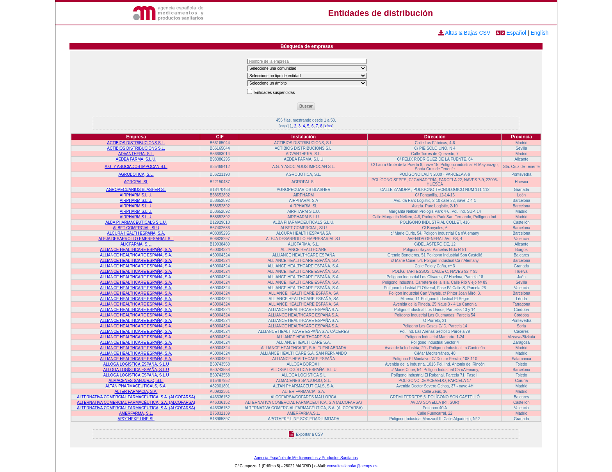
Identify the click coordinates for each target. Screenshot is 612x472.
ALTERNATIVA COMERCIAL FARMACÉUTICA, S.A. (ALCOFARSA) (136, 397)
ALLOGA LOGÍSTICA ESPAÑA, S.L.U (136, 364)
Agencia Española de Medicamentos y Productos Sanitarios (306, 458)
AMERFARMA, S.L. (136, 413)
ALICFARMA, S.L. (136, 244)
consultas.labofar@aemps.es (352, 466)
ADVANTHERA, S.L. (136, 154)
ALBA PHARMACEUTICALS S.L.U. (136, 222)
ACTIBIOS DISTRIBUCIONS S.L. (136, 143)
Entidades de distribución (380, 13)
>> (330, 126)
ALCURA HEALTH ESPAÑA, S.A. (136, 233)
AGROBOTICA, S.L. (136, 174)
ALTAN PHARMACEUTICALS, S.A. (136, 386)
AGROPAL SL (136, 182)
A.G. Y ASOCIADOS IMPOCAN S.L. (136, 166)
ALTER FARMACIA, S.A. (136, 391)
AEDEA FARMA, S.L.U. (136, 159)
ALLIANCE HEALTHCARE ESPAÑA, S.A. (136, 249)
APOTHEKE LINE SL (135, 419)
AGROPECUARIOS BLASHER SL (136, 189)
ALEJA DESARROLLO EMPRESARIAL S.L (135, 239)
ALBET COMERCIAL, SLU (136, 228)
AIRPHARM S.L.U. (136, 195)
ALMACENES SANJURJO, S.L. (136, 380)
